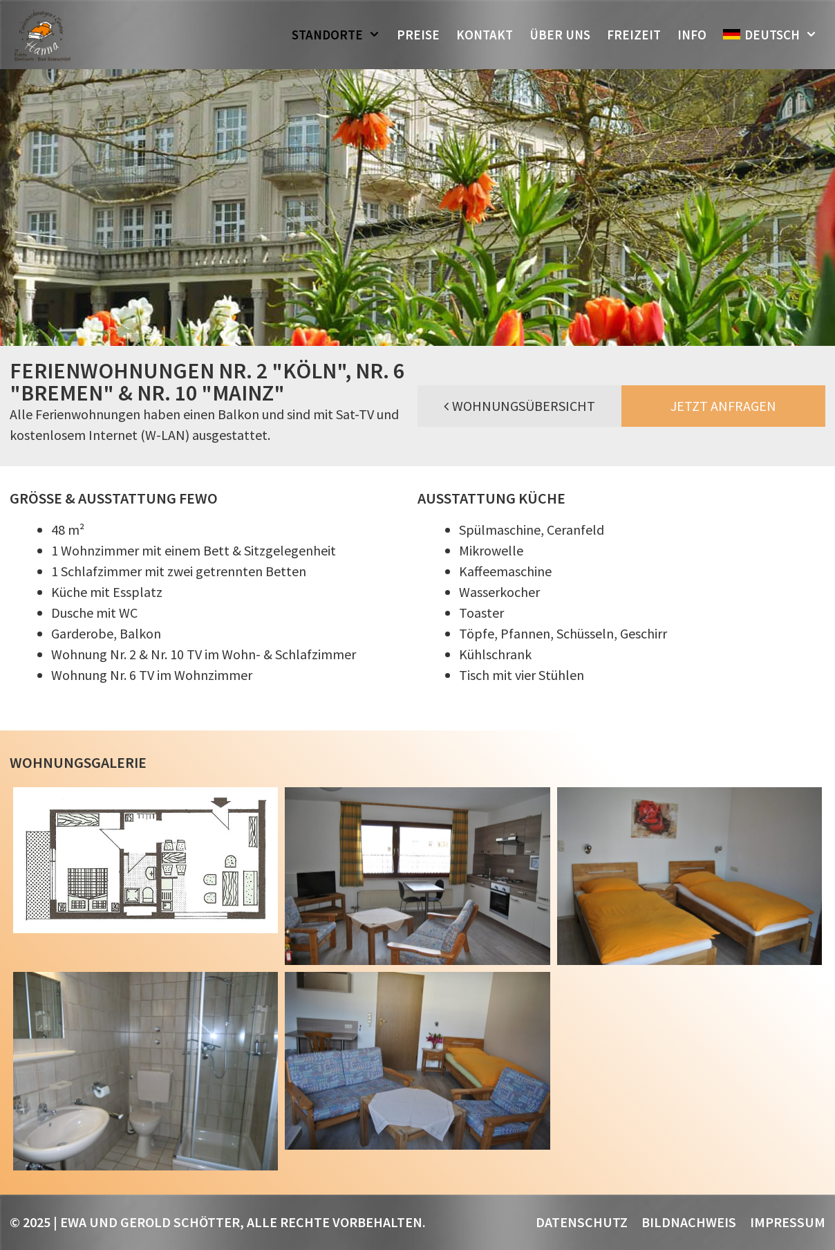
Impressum (787, 1222)
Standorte (340, 34)
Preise (418, 34)
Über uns (559, 34)
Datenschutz (582, 1222)
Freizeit (634, 34)
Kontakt (484, 34)
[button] (375, 34)
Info (691, 34)
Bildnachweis (688, 1222)
